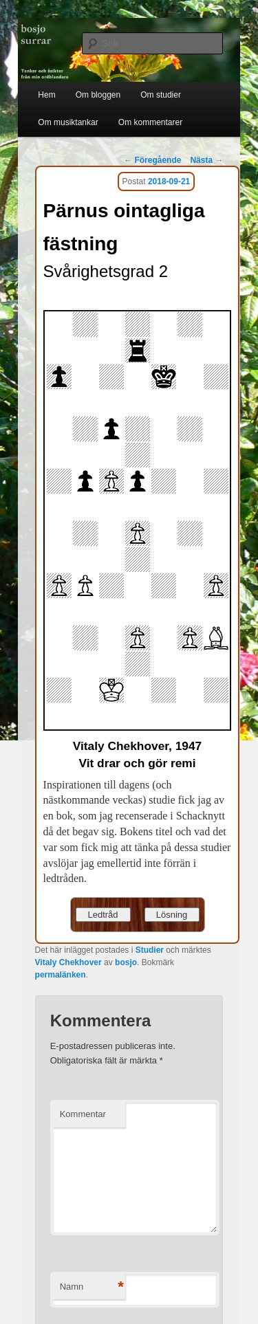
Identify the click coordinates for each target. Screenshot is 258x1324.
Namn (92, 1287)
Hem (46, 95)
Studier (150, 950)
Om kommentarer (150, 122)
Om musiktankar (68, 122)
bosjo (126, 962)
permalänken (60, 975)
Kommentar (83, 1114)
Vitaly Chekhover (68, 962)
